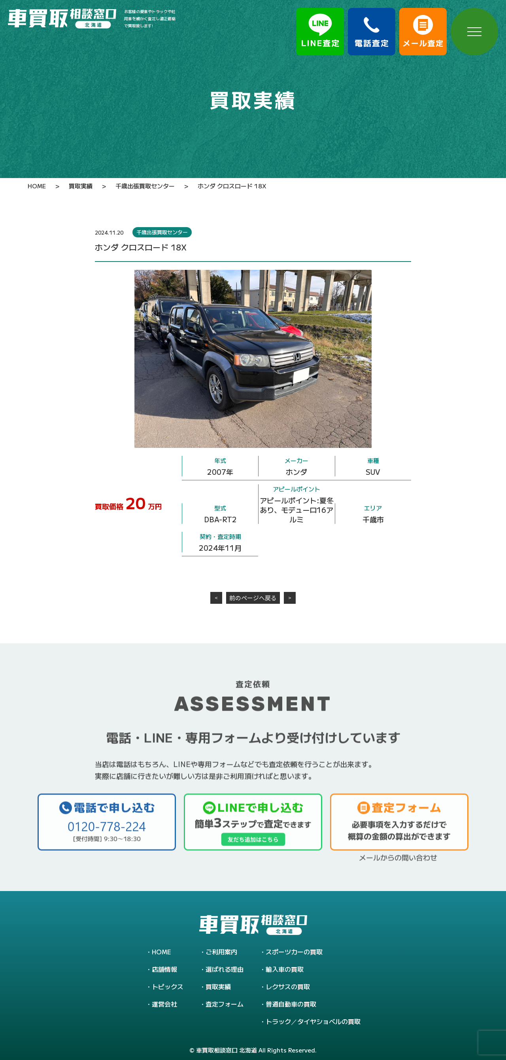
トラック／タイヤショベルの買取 (313, 1021)
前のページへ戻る (253, 598)
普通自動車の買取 (291, 1004)
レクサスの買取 (288, 986)
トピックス (167, 986)
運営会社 (164, 1004)
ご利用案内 (221, 951)
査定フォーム (225, 1004)
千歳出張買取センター (162, 232)
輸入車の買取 (285, 969)
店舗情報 (164, 969)
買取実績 (218, 986)
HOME (161, 951)
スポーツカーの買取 (294, 951)
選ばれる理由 (225, 969)
